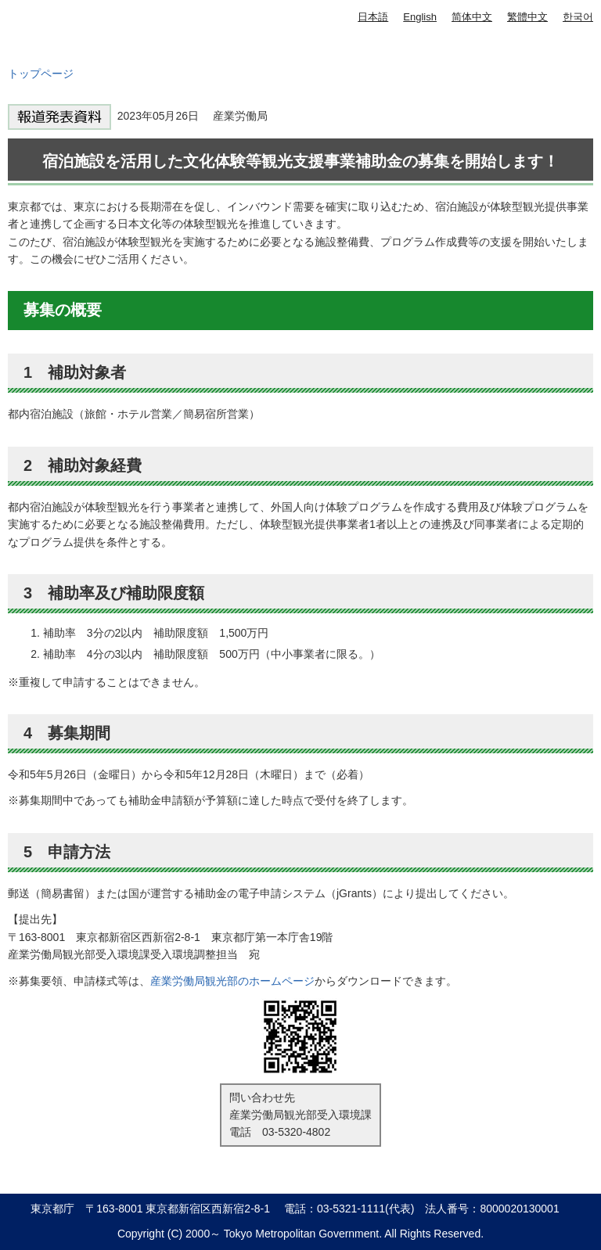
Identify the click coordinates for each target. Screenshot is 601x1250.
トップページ (41, 73)
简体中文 (472, 17)
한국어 (578, 17)
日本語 (373, 17)
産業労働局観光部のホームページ (232, 981)
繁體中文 (527, 17)
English (420, 17)
